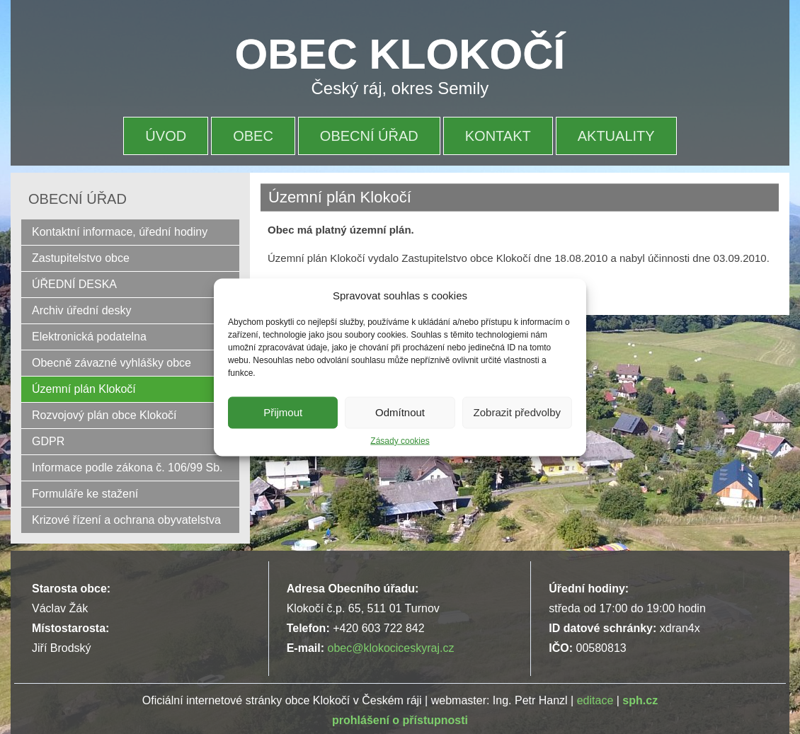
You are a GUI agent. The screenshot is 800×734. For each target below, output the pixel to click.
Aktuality (616, 136)
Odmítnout (400, 412)
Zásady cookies (399, 440)
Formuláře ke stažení (85, 494)
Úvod (165, 136)
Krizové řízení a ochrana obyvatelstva (126, 520)
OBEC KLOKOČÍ (400, 54)
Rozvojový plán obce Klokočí (104, 415)
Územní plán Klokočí (84, 389)
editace (595, 700)
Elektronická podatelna (89, 337)
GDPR (48, 441)
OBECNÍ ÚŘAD (369, 136)
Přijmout (282, 412)
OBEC (253, 136)
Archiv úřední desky (82, 310)
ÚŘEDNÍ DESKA (74, 284)
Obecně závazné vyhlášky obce (111, 363)
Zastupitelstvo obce (81, 258)
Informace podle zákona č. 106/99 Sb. (127, 467)
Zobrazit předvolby (517, 412)
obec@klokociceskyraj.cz (390, 648)
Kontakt (498, 136)
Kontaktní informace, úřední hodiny (119, 232)
